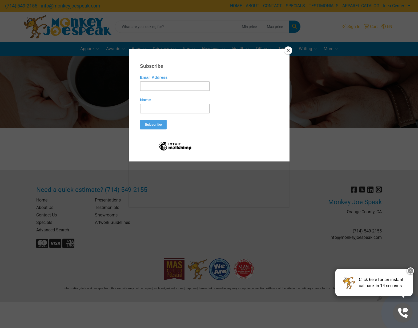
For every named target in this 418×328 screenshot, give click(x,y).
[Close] (288, 50)
